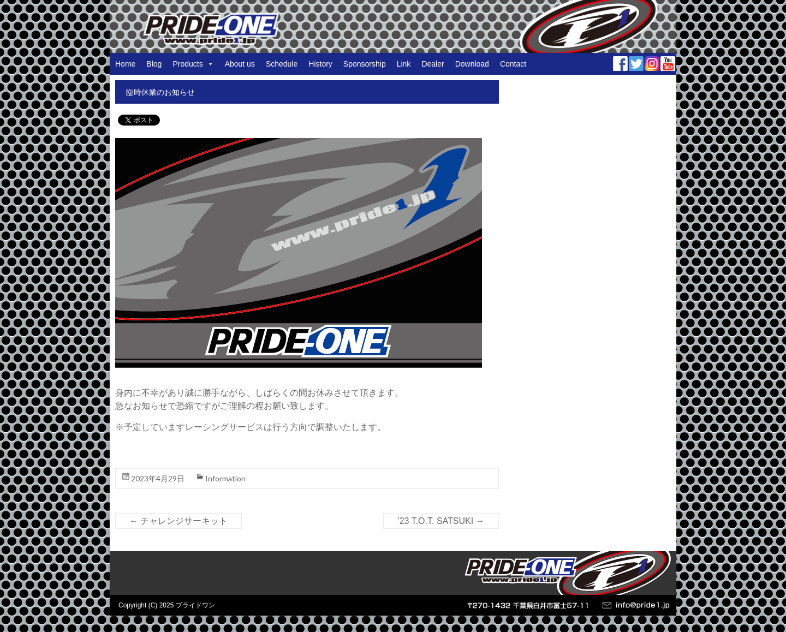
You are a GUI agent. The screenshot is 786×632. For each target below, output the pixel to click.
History (320, 63)
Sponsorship (364, 63)
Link (404, 63)
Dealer (432, 63)
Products (192, 63)
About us (240, 63)
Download (472, 63)
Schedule (281, 63)
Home (125, 63)
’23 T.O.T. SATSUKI (440, 521)
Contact (513, 63)
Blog (154, 63)
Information (225, 478)
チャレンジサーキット (178, 521)
